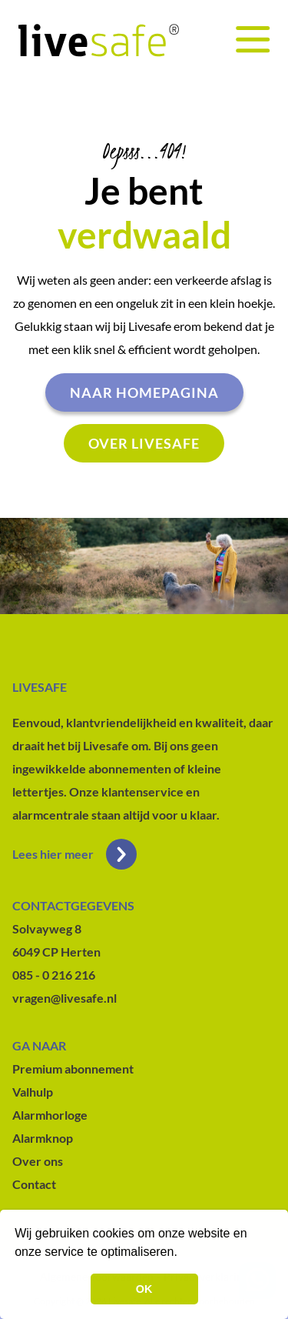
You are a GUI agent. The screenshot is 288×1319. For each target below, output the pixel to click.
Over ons (37, 1161)
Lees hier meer (74, 854)
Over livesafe (144, 443)
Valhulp (32, 1091)
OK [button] (144, 1289)
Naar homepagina (144, 392)
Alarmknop (42, 1137)
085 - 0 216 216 (53, 974)
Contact (34, 1184)
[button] (182, 1253)
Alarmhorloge (50, 1114)
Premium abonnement (73, 1068)
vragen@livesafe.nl (64, 997)
